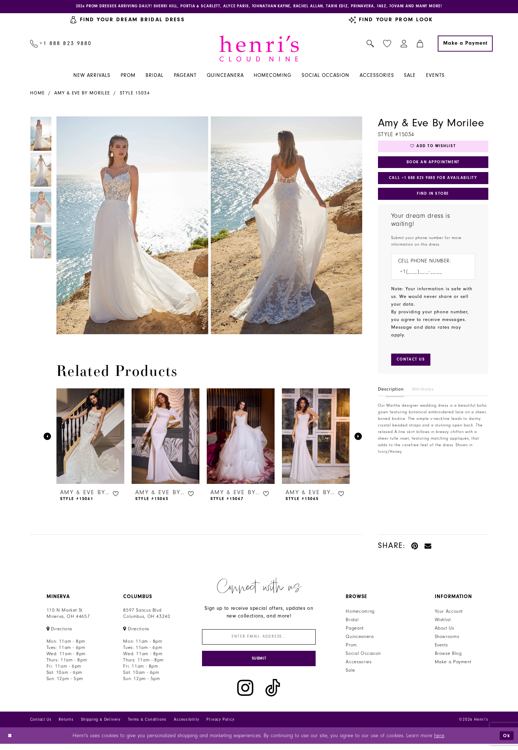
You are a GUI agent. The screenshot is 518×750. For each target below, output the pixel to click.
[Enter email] (259, 639)
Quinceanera (360, 638)
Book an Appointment (433, 166)
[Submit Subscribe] (259, 663)
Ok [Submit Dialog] (506, 741)
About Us (444, 629)
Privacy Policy (220, 725)
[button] (404, 45)
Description (391, 400)
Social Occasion (363, 654)
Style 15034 (135, 94)
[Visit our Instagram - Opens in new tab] (245, 694)
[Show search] (370, 45)
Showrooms (447, 638)
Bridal (352, 621)
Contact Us (41, 725)
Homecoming (360, 612)
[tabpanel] (131, 227)
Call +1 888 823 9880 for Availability (435, 184)
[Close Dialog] (10, 741)
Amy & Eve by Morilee (82, 94)
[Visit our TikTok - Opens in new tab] (272, 694)
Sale (350, 671)
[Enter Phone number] (429, 281)
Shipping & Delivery (101, 725)
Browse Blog (448, 654)
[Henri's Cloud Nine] (259, 50)
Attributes (423, 400)
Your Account (449, 612)
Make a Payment (453, 663)
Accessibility (186, 725)
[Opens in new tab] (60, 630)
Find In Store (433, 201)
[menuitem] (60, 45)
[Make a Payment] (465, 45)
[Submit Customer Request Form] (413, 370)
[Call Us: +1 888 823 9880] (60, 45)
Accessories (358, 663)
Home (37, 94)
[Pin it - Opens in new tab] (415, 547)
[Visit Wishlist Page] (387, 45)
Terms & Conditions (147, 725)
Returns (66, 725)
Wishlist (443, 621)
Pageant (354, 629)
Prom (351, 646)
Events (441, 646)
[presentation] (90, 438)
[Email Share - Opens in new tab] (428, 547)
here (439, 742)
